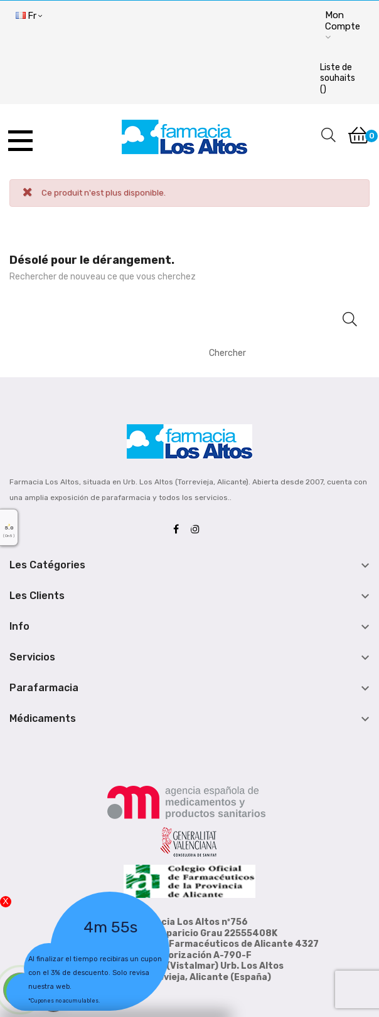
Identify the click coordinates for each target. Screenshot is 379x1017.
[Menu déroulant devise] (28, 16)
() (337, 78)
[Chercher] (278, 353)
